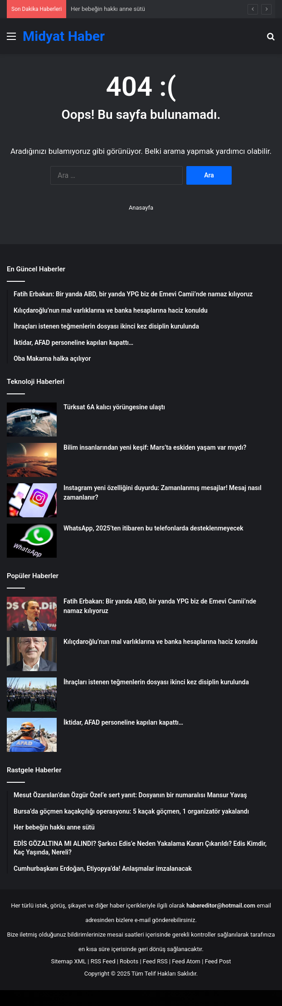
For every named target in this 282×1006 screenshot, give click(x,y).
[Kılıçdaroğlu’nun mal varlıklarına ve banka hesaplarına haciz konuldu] (32, 654)
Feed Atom (186, 961)
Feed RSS (155, 961)
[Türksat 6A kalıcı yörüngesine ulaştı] (32, 419)
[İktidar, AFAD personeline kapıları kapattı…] (32, 735)
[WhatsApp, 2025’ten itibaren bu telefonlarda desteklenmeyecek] (32, 541)
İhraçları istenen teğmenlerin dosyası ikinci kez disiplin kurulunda (156, 682)
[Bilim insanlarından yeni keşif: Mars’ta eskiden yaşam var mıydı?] (32, 460)
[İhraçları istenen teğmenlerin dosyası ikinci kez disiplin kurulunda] (32, 694)
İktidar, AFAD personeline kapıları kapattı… (123, 722)
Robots (129, 961)
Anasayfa (141, 207)
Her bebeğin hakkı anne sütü (108, 8)
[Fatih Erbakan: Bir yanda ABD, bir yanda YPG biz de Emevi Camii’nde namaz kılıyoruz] (32, 614)
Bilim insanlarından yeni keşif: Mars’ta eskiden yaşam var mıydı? (154, 447)
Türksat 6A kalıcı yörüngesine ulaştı (114, 407)
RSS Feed (103, 961)
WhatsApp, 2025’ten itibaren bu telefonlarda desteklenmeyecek (153, 528)
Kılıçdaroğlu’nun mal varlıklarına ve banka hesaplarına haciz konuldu (160, 641)
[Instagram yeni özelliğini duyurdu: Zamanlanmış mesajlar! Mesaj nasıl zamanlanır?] (32, 500)
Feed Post (218, 961)
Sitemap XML (68, 961)
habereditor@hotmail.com (220, 905)
